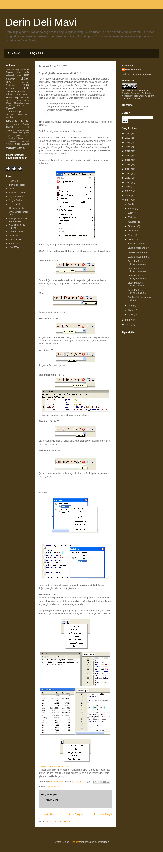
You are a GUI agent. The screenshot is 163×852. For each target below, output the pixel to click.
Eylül (131, 217)
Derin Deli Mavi (41, 22)
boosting (15, 70)
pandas (9, 117)
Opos (11, 188)
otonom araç (23, 114)
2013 (128, 173)
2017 (128, 155)
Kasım (131, 208)
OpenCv (11, 108)
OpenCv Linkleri (17, 208)
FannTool (13, 181)
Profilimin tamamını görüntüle (136, 74)
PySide (25, 124)
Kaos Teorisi (22, 94)
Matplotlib (18, 103)
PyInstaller (15, 124)
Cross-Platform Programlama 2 (136, 284)
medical (10, 105)
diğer (25, 78)
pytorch (20, 127)
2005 (128, 324)
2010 (128, 186)
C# (18, 72)
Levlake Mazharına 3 (138, 247)
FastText (10, 88)
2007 (128, 200)
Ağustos (132, 222)
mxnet (19, 105)
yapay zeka (15, 147)
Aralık (131, 204)
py (7, 124)
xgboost (25, 141)
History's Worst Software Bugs (54, 766)
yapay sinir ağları (17, 143)
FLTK (25, 88)
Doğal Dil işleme (17, 82)
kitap (16, 97)
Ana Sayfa (14, 53)
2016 (128, 160)
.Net (8, 69)
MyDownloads (16, 196)
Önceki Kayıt (103, 814)
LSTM (15, 100)
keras (9, 97)
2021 (128, 137)
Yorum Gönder (53, 799)
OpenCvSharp (13, 111)
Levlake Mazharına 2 (138, 252)
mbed (26, 103)
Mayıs (131, 235)
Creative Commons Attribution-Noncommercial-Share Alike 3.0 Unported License (138, 96)
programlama (55, 786)
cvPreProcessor (17, 184)
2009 (128, 191)
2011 (128, 182)
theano (20, 138)
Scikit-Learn (11, 132)
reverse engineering (17, 130)
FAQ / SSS (36, 53)
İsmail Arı (13, 235)
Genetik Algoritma (15, 91)
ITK (27, 91)
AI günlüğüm (15, 200)
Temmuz (132, 226)
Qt (27, 127)
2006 (128, 320)
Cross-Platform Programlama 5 (136, 262)
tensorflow (10, 138)
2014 (128, 169)
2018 (128, 151)
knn (21, 97)
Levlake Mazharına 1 (138, 256)
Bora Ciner (14, 243)
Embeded (10, 85)
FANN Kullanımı (135, 243)
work (129, 90)
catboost (10, 75)
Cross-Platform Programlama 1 (136, 291)
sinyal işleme (13, 136)
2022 (128, 133)
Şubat (131, 310)
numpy (26, 106)
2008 (128, 195)
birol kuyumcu (133, 69)
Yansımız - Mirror (17, 192)
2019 (128, 146)
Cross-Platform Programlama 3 (136, 277)
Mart (130, 305)
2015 (128, 164)
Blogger (75, 842)
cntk (19, 75)
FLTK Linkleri (15, 204)
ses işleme (24, 133)
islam (9, 94)
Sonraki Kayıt (48, 814)
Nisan (131, 239)
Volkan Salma (16, 231)
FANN (25, 84)
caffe (26, 72)
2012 (128, 177)
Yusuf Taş (14, 247)
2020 (128, 142)
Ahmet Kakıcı (15, 239)
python (10, 126)
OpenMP (10, 114)
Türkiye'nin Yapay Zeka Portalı (18, 220)
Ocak (131, 314)
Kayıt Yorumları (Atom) (58, 821)
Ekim (131, 213)
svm (27, 136)
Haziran (132, 230)
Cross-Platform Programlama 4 (136, 269)
